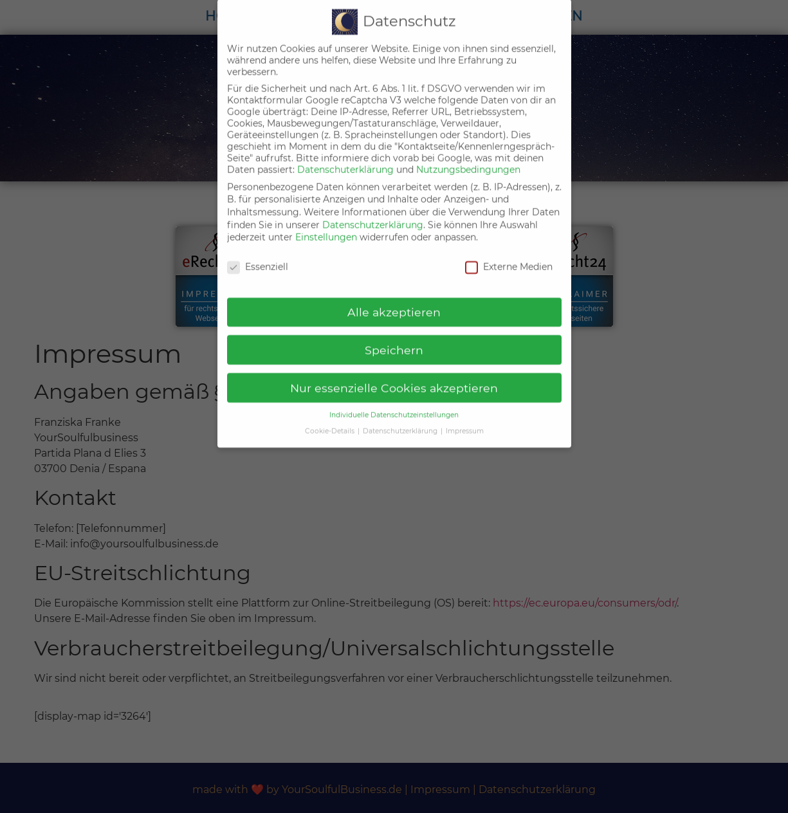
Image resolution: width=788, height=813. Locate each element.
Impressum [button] (465, 419)
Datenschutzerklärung (372, 212)
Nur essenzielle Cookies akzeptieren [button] (394, 375)
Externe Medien (509, 254)
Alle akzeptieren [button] (394, 299)
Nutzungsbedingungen (468, 157)
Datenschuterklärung (345, 157)
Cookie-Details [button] (330, 419)
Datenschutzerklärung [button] (401, 419)
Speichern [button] (394, 337)
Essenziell (257, 254)
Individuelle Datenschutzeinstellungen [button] (394, 403)
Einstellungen (326, 225)
